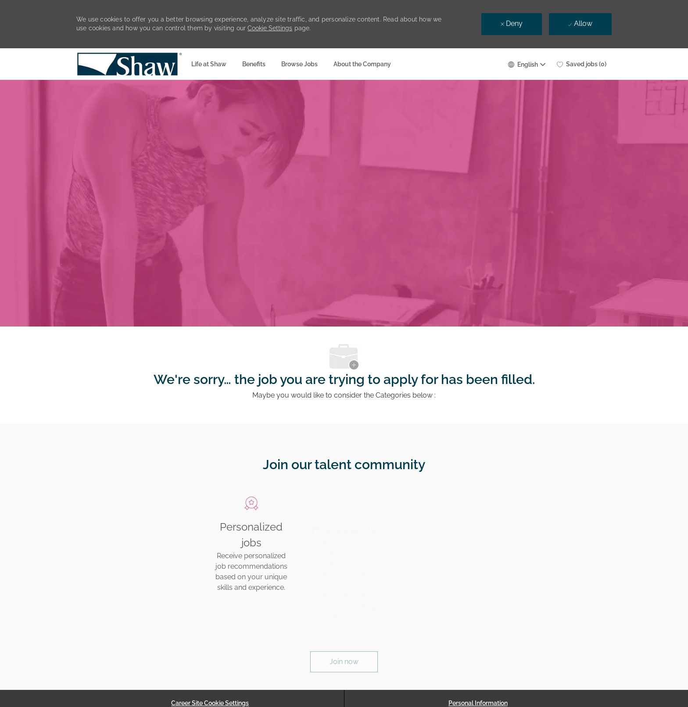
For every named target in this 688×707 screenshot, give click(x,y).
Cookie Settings (269, 28)
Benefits (253, 64)
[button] (526, 63)
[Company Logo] (98, 64)
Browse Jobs (299, 64)
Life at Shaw (208, 64)
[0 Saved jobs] (581, 64)
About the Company (362, 64)
